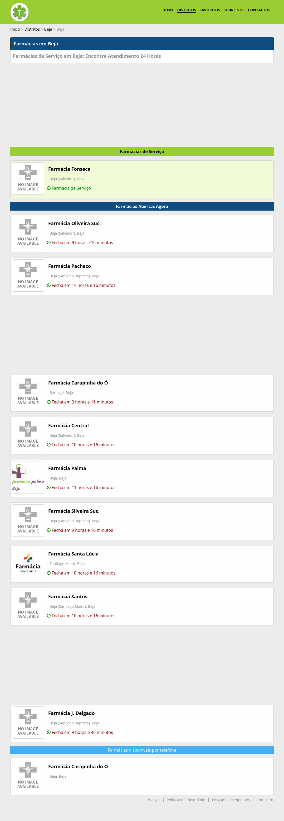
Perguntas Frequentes (231, 799)
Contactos (265, 799)
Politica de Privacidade (186, 799)
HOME (168, 9)
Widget (154, 799)
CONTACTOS (259, 9)
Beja (48, 29)
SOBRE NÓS (234, 9)
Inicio (15, 29)
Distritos (32, 29)
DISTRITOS (186, 9)
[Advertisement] (142, 103)
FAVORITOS (209, 9)
